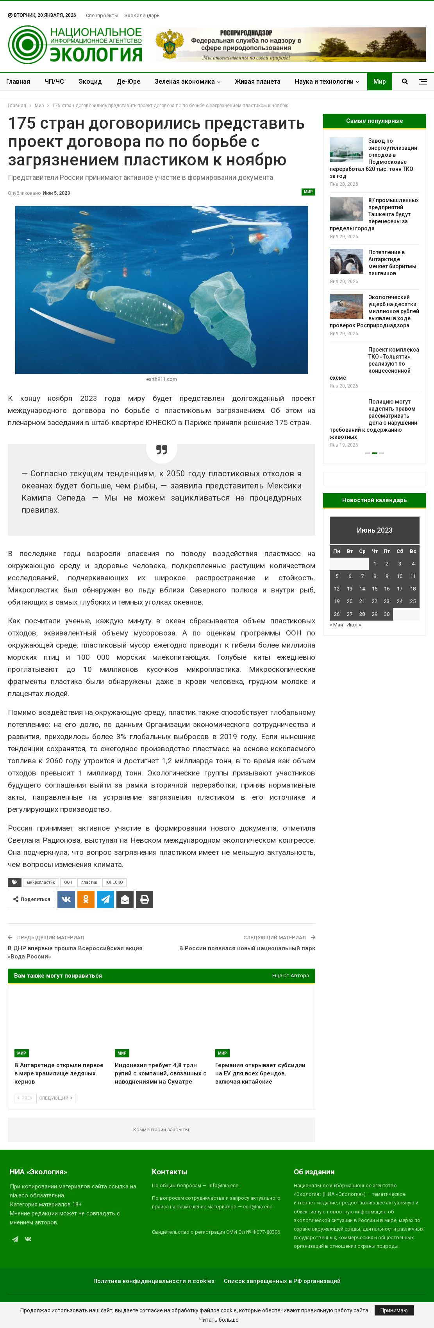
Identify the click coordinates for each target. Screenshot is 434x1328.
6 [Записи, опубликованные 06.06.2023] (349, 576)
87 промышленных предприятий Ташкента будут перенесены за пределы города (374, 214)
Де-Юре (128, 81)
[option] (375, 293)
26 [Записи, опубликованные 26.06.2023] (336, 614)
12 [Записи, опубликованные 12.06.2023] (336, 589)
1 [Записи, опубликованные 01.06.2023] (374, 564)
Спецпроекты (102, 15)
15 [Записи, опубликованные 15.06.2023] (374, 589)
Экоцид (90, 81)
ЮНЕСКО (114, 882)
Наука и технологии (324, 81)
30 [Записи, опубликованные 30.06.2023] (386, 614)
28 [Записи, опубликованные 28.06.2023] (362, 614)
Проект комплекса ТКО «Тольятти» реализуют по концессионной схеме (374, 363)
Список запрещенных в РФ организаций (282, 1281)
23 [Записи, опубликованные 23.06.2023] (386, 601)
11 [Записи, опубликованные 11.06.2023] (413, 576)
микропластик (41, 882)
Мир (379, 81)
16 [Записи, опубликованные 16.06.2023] (386, 589)
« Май (336, 625)
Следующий (56, 1098)
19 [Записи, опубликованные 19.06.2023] (336, 601)
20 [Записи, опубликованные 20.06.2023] (349, 601)
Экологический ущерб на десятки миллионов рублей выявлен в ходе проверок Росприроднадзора (374, 311)
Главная (18, 81)
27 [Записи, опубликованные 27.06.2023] (349, 614)
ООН (68, 882)
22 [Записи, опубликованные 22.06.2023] (374, 601)
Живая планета (257, 81)
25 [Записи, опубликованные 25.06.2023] (413, 601)
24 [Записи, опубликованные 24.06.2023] (399, 601)
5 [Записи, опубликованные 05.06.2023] (337, 576)
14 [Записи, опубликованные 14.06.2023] (362, 589)
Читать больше (219, 1320)
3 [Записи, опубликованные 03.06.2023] (399, 564)
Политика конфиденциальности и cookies (153, 1281)
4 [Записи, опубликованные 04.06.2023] (413, 564)
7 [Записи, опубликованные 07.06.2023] (362, 576)
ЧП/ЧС (54, 81)
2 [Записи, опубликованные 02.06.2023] (387, 564)
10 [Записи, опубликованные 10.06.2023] (399, 576)
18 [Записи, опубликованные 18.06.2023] (413, 589)
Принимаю (394, 1310)
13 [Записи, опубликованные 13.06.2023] (349, 589)
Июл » (353, 625)
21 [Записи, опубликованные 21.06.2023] (362, 601)
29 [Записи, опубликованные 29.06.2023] (374, 614)
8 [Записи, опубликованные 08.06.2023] (374, 576)
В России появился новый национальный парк (247, 948)
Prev (24, 1098)
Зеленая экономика (185, 81)
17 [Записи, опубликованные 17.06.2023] (399, 589)
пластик (89, 882)
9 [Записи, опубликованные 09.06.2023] (387, 576)
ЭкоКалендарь (142, 15)
